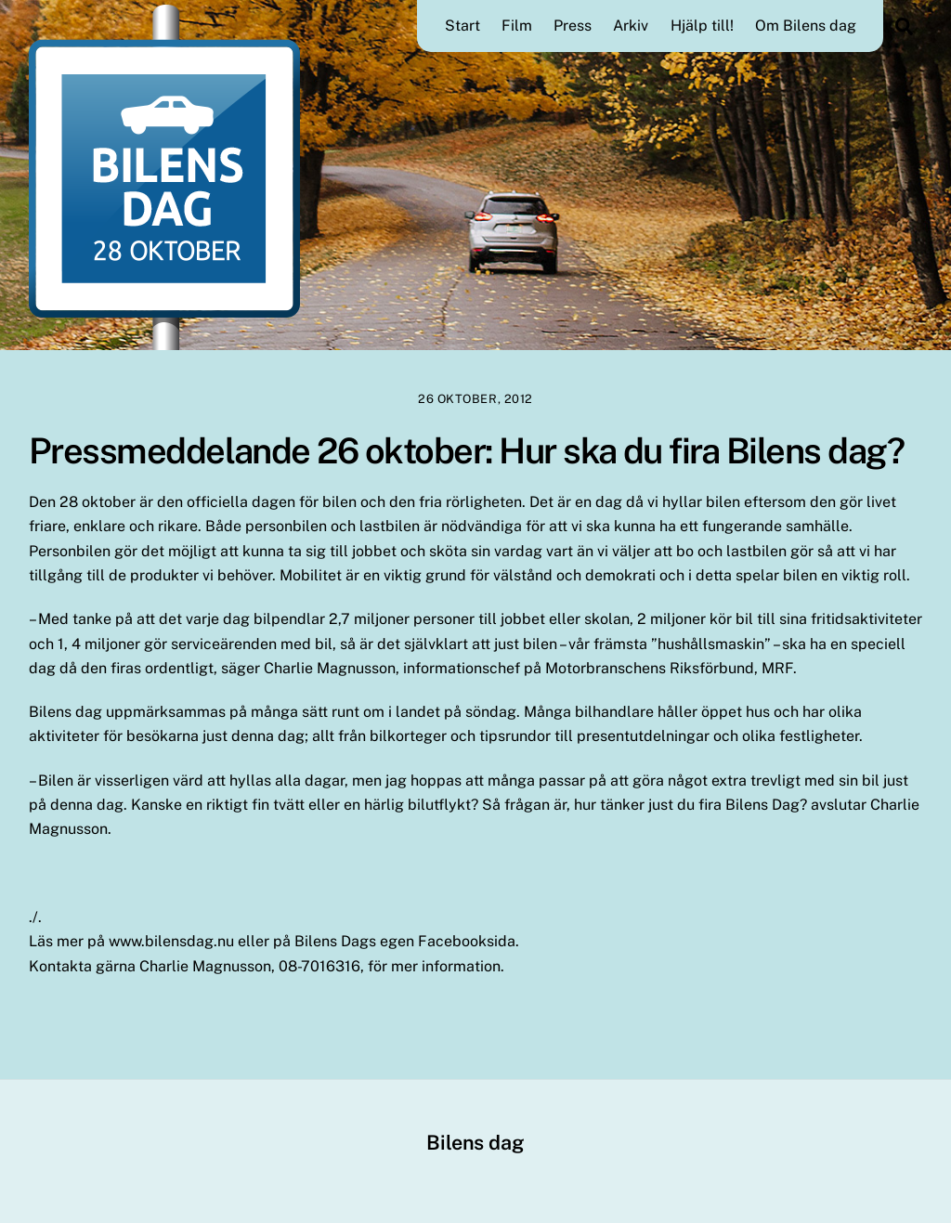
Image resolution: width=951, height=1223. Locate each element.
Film (517, 25)
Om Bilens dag (805, 25)
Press (573, 25)
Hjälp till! (702, 25)
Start (462, 25)
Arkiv (630, 25)
